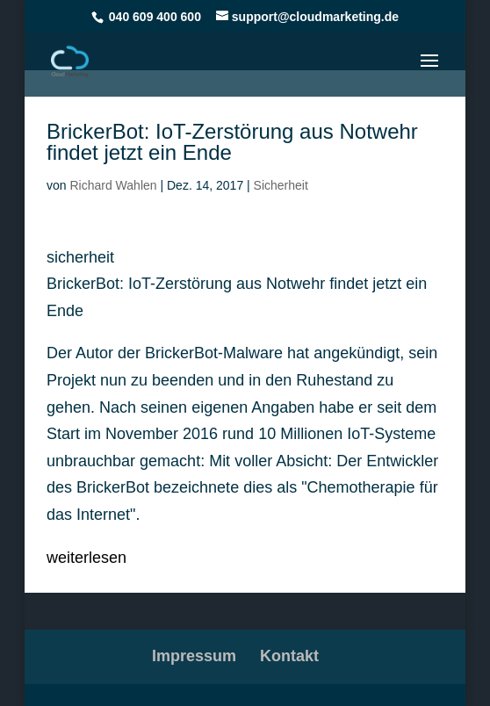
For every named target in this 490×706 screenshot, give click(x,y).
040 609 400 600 (155, 17)
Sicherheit (281, 185)
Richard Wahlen (112, 185)
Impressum (194, 656)
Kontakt (289, 656)
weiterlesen (86, 557)
